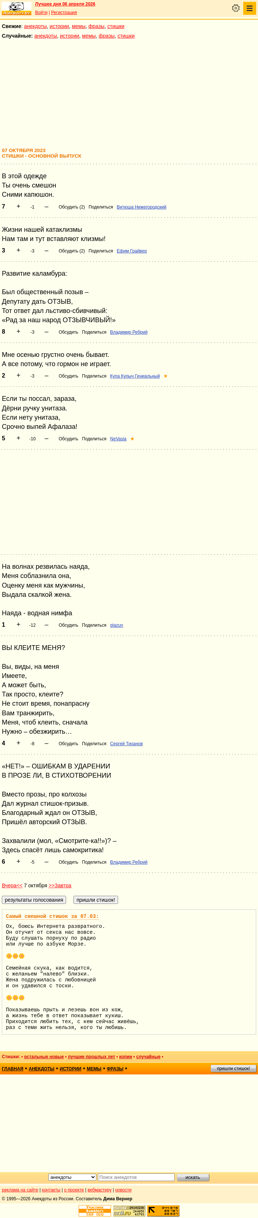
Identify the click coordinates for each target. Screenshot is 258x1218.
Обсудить (68, 332)
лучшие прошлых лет (91, 1056)
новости (123, 1190)
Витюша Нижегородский (141, 207)
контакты (51, 1190)
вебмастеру (99, 1190)
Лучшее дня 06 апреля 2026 (65, 4)
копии (125, 1056)
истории (59, 26)
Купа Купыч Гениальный (135, 376)
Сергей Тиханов (126, 743)
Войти (41, 12)
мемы (79, 26)
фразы (96, 26)
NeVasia (118, 438)
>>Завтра (60, 885)
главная (12, 1068)
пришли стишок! (233, 1068)
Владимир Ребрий (128, 332)
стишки (115, 26)
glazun (116, 625)
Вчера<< (12, 885)
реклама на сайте (20, 1190)
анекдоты (35, 26)
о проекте (74, 1190)
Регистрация (64, 12)
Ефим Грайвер (132, 251)
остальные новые (44, 1056)
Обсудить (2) (72, 207)
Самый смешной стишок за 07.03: (52, 916)
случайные (148, 1056)
